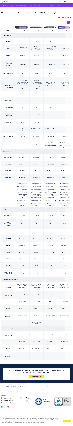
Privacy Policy (7, 421)
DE (66, 1)
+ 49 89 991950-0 (6, 398)
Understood (67, 421)
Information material (49, 5)
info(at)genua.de (6, 402)
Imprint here (41, 422)
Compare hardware (64, 17)
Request (60, 5)
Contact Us (36, 376)
